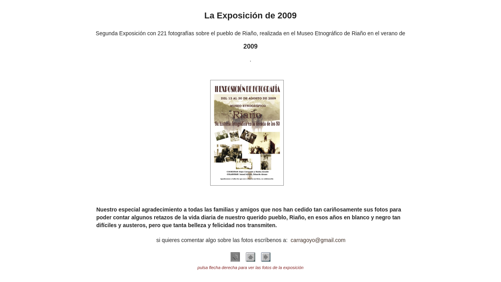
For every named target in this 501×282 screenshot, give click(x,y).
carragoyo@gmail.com (317, 240)
